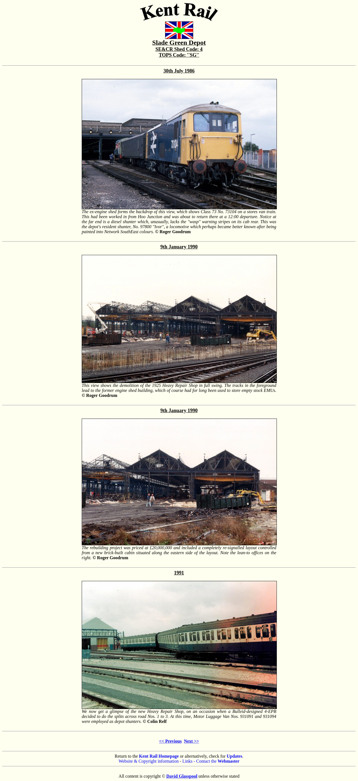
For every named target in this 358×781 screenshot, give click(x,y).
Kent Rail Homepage (159, 756)
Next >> (191, 741)
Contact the (218, 761)
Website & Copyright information (149, 761)
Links (187, 761)
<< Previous (170, 741)
